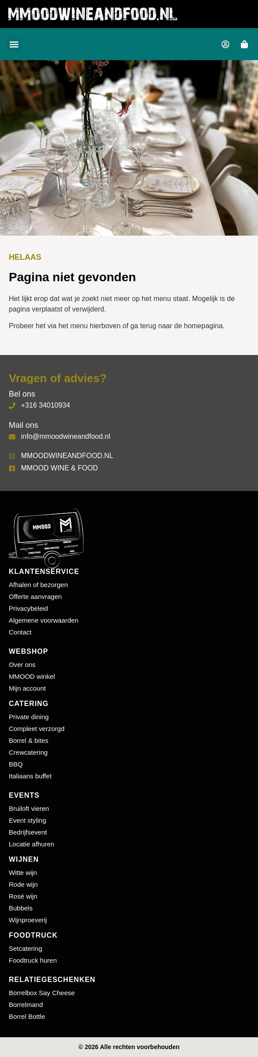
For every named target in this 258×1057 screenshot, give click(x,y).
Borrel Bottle (27, 1016)
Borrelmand (26, 1004)
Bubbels (21, 908)
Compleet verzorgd (37, 728)
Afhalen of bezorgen (38, 584)
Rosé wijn (23, 896)
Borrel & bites (28, 740)
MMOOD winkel (32, 676)
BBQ (16, 764)
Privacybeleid (28, 608)
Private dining (29, 716)
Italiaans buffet (30, 776)
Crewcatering (28, 752)
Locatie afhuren (31, 844)
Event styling (27, 820)
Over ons (22, 664)
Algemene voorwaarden (43, 620)
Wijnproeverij (28, 920)
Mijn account (27, 688)
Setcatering (25, 948)
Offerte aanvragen (35, 596)
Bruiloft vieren (29, 808)
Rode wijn (23, 884)
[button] (14, 44)
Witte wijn (23, 872)
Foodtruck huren (33, 960)
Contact (20, 632)
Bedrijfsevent (28, 832)
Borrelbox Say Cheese (42, 992)
